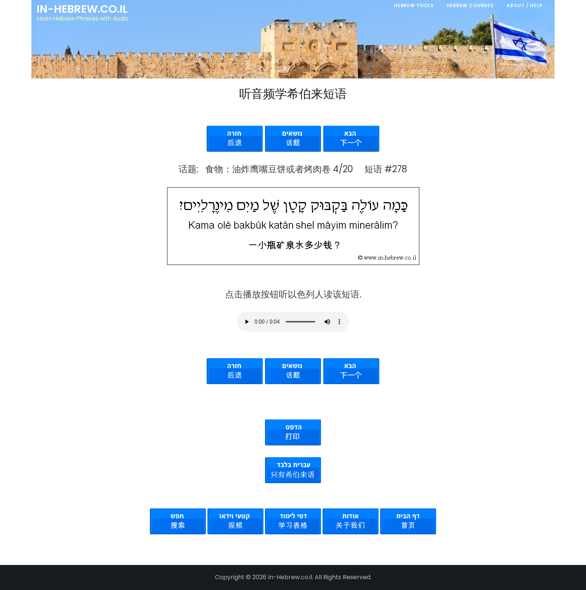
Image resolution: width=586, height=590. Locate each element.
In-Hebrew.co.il (82, 8)
